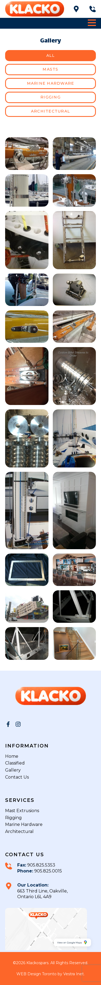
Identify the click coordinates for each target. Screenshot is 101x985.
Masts (50, 69)
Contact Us (17, 777)
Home (11, 756)
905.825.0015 (47, 871)
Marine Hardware (24, 824)
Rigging (50, 97)
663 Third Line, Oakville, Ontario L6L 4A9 (42, 893)
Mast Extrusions (22, 810)
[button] (92, 22)
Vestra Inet (73, 973)
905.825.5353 (40, 865)
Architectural (50, 111)
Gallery (13, 770)
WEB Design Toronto (36, 973)
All (50, 55)
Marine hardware (50, 83)
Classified (15, 763)
